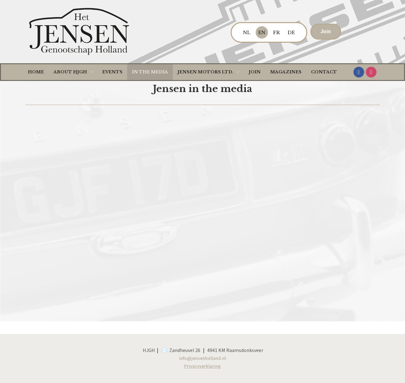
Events (112, 72)
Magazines (286, 72)
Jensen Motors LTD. (208, 72)
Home (36, 72)
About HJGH (73, 72)
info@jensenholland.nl (202, 358)
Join (255, 72)
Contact (324, 72)
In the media (150, 72)
